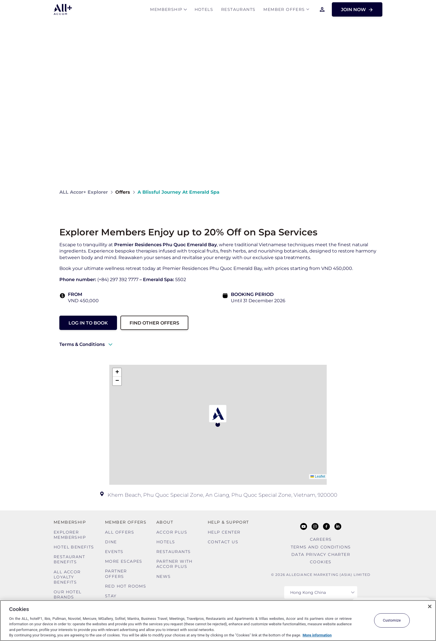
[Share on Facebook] (371, 192)
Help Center (224, 532)
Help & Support (228, 522)
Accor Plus (171, 532)
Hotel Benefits (74, 547)
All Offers (119, 532)
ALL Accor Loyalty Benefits (67, 577)
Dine (111, 541)
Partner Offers (116, 573)
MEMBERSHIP (166, 10)
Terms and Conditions (321, 547)
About (164, 522)
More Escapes (123, 561)
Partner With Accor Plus (174, 564)
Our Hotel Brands (68, 594)
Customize (392, 620)
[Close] (429, 606)
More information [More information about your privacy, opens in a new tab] (317, 635)
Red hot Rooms (125, 586)
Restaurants (238, 10)
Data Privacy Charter (320, 554)
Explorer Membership (70, 535)
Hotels (204, 10)
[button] (218, 416)
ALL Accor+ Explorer (83, 192)
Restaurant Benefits (69, 559)
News (163, 576)
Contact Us (223, 541)
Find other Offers (154, 323)
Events (114, 551)
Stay (111, 595)
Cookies (321, 561)
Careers (321, 539)
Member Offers (284, 10)
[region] (218, 620)
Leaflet (317, 476)
